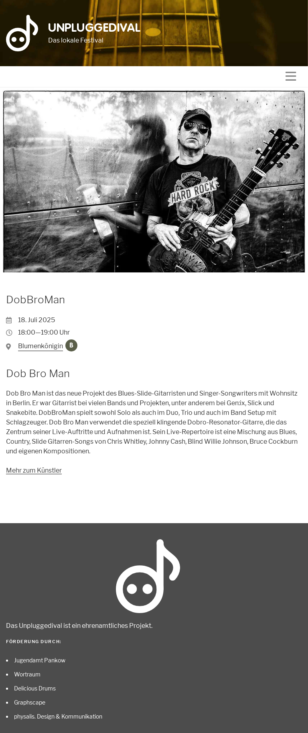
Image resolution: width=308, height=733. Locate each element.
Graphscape (29, 702)
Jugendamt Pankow (39, 660)
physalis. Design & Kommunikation (58, 716)
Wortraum (27, 674)
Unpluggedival (94, 28)
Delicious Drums (35, 688)
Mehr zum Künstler (34, 470)
